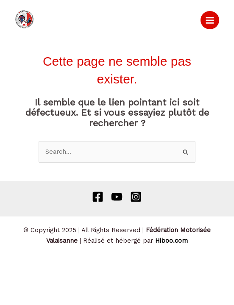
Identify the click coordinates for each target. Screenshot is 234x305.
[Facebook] (98, 197)
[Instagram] (136, 197)
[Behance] (117, 197)
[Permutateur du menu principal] (210, 20)
